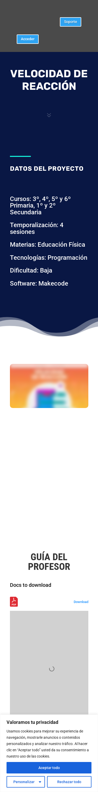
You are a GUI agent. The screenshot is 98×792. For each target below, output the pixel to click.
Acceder (27, 39)
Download (81, 602)
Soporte (70, 22)
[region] (49, 753)
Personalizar (23, 782)
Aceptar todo (49, 768)
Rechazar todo (69, 782)
